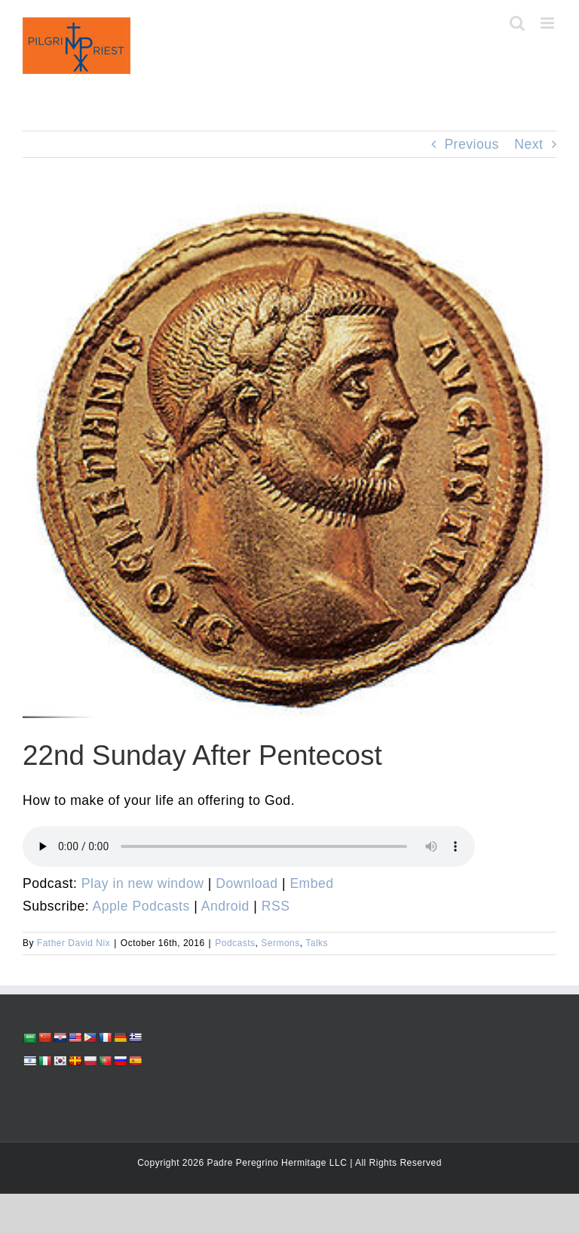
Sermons (280, 943)
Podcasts (235, 943)
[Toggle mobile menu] (549, 23)
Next (528, 144)
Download (246, 883)
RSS (276, 906)
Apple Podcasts (141, 906)
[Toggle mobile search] (517, 23)
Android (225, 906)
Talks (316, 943)
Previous (471, 144)
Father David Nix (73, 943)
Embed (311, 883)
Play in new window (142, 883)
